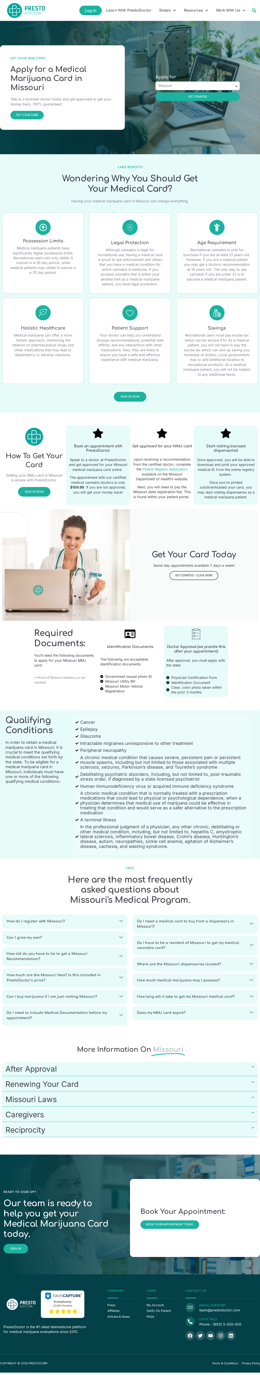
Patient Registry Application (165, 469)
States (167, 10)
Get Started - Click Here (194, 575)
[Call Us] (190, 1324)
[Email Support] (190, 1309)
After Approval (31, 1071)
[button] (254, 10)
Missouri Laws (31, 1101)
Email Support (212, 1308)
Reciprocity (25, 1132)
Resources (196, 10)
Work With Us (231, 10)
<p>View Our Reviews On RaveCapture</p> (62, 1306)
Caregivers (24, 1116)
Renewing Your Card (41, 1086)
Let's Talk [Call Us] (208, 1322)
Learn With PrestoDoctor (129, 10)
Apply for (165, 77)
